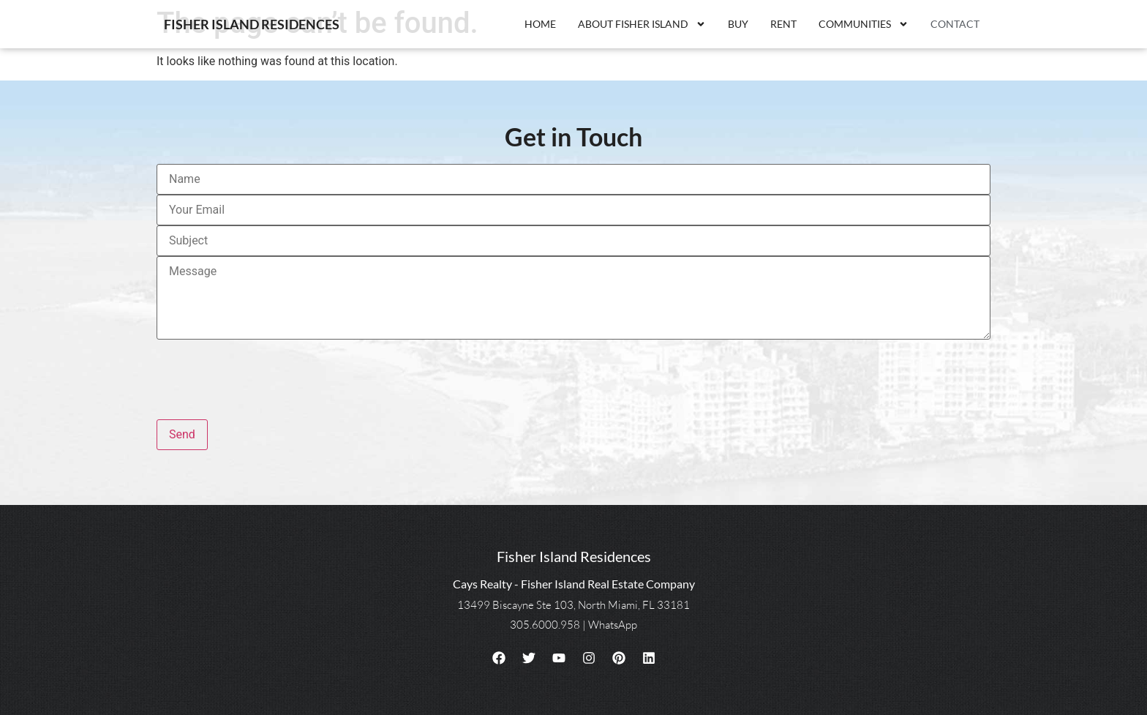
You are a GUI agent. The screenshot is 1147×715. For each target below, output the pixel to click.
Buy (738, 24)
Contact (954, 24)
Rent (783, 24)
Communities (864, 24)
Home (540, 24)
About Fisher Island (642, 24)
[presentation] (268, 373)
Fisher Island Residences (251, 24)
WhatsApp (612, 625)
